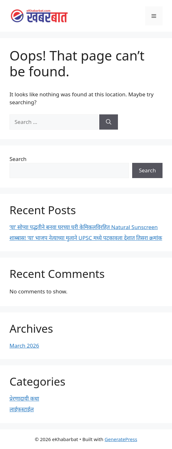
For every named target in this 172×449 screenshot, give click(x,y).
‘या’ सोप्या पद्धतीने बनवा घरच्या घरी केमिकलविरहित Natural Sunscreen (83, 227)
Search (18, 159)
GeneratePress (121, 439)
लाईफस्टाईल (21, 409)
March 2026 (24, 345)
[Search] (108, 122)
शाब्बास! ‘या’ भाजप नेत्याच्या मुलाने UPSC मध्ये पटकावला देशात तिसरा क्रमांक (85, 237)
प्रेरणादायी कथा (24, 398)
